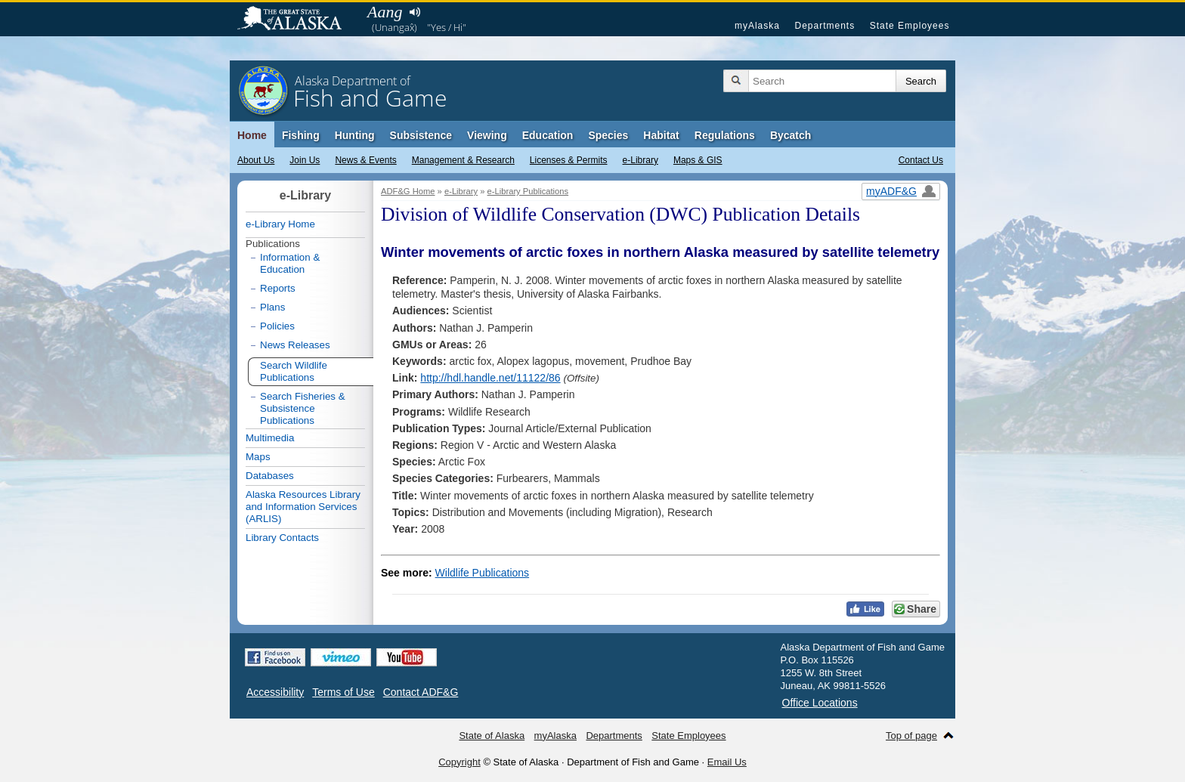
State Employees (910, 25)
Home (252, 135)
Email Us (727, 762)
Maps (258, 456)
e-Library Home (280, 224)
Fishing (301, 135)
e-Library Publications (528, 191)
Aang (384, 11)
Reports (277, 288)
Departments (824, 25)
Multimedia (270, 438)
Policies (277, 326)
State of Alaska (297, 19)
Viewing (487, 135)
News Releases (295, 345)
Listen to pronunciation (414, 12)
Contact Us (921, 160)
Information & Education (290, 263)
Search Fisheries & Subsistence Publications (302, 408)
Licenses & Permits (569, 160)
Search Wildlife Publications (293, 371)
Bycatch (790, 135)
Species (608, 135)
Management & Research (463, 160)
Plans (272, 307)
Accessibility (275, 692)
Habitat (661, 135)
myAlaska (757, 25)
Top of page (911, 735)
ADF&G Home (408, 191)
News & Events (365, 160)
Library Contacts (282, 537)
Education (548, 135)
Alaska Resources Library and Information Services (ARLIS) (303, 506)
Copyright (459, 762)
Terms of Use (343, 692)
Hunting (355, 135)
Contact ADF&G (421, 692)
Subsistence (421, 135)
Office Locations (820, 703)
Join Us (304, 160)
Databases (270, 475)
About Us (255, 160)
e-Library (640, 160)
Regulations (725, 135)
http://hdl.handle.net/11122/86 (490, 378)
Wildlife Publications (482, 573)
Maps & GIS (697, 160)
